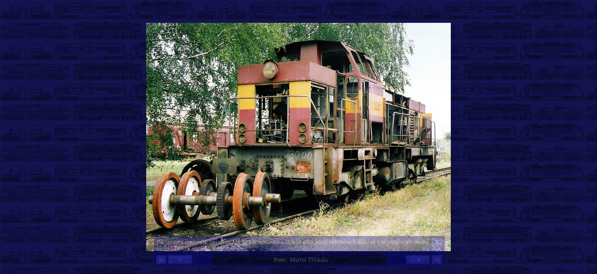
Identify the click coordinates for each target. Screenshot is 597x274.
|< (161, 259)
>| (436, 259)
